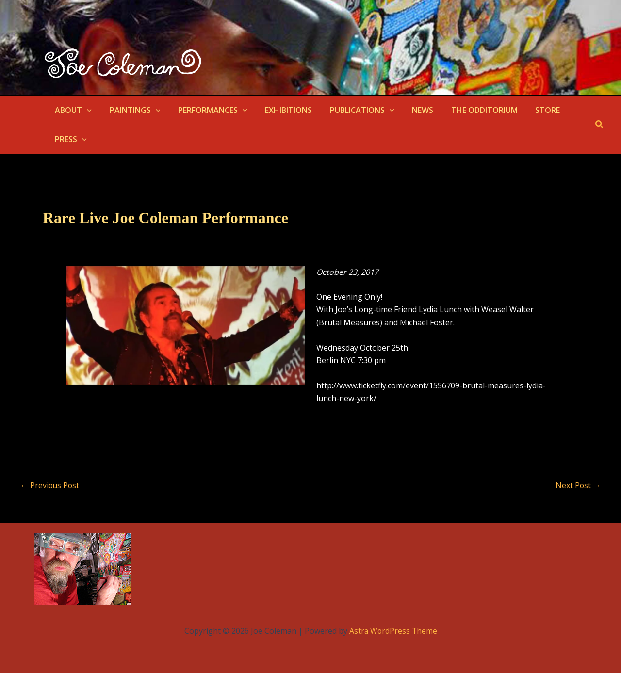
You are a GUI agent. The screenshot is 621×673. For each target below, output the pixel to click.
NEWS (410, 110)
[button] (86, 110)
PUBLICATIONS (352, 110)
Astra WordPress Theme (393, 630)
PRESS (70, 139)
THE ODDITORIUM (469, 110)
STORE (530, 110)
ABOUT (72, 110)
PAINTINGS (131, 110)
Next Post (578, 485)
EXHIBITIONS (280, 110)
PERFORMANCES (207, 110)
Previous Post (50, 485)
